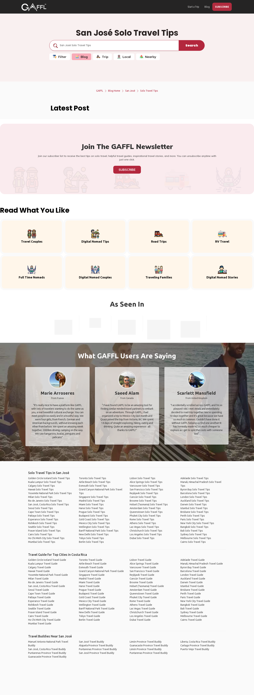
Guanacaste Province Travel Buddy (47, 656)
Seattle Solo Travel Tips (41, 526)
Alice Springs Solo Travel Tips (146, 482)
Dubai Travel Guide (140, 619)
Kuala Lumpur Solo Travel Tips (44, 482)
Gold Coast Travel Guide (92, 597)
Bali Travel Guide (189, 608)
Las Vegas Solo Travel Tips (144, 526)
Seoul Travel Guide (38, 589)
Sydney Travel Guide (191, 612)
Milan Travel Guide (38, 578)
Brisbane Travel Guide (192, 589)
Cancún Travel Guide (141, 578)
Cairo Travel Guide (38, 616)
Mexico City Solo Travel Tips (94, 523)
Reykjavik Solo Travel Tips (144, 493)
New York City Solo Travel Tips (197, 523)
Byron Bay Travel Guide (193, 567)
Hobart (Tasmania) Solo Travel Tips (149, 504)
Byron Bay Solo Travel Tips (195, 489)
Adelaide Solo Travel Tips (194, 478)
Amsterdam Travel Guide (143, 589)
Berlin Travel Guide (89, 619)
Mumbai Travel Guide (39, 623)
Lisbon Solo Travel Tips (142, 478)
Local (124, 57)
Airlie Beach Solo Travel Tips (94, 482)
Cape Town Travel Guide (41, 593)
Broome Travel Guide (141, 582)
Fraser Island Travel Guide (42, 612)
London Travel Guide (191, 574)
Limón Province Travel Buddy (146, 641)
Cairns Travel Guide (191, 619)
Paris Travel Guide (190, 597)
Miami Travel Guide (89, 582)
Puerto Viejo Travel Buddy (194, 649)
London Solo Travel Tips (193, 497)
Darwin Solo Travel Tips (193, 504)
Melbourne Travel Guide (193, 616)
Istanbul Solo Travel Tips (194, 508)
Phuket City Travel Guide (143, 597)
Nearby (148, 57)
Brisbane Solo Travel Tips (194, 512)
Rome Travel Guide (140, 601)
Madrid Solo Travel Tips (92, 500)
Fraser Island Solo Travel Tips (44, 530)
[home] (34, 7)
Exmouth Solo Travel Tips (93, 485)
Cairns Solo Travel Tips (193, 541)
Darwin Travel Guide (191, 582)
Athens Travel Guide (141, 604)
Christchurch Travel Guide (144, 612)
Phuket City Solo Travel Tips (145, 515)
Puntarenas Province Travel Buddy (47, 653)
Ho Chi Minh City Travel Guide (44, 619)
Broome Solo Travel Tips (143, 500)
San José (130, 90)
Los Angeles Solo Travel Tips (146, 534)
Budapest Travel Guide (91, 593)
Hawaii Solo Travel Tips (41, 489)
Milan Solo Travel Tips (40, 497)
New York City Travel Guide (195, 601)
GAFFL (99, 90)
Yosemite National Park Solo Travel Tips (50, 493)
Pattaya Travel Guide (39, 597)
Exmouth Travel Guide (91, 567)
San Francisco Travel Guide (144, 571)
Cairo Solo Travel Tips (40, 534)
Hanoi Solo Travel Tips (91, 508)
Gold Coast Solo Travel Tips (94, 519)
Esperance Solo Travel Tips (43, 519)
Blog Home (114, 90)
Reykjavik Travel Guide (142, 574)
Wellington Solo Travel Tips (94, 526)
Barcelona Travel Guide (193, 571)
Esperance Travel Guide (41, 601)
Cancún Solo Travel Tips (143, 497)
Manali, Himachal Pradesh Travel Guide (201, 563)
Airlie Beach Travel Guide (93, 563)
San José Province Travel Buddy (96, 653)
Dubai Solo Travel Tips (142, 538)
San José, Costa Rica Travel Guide (46, 586)
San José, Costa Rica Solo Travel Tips (48, 504)
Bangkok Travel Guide (192, 604)
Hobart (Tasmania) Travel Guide (147, 586)
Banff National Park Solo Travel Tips (98, 530)
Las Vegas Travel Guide (142, 608)
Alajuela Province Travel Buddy (96, 645)
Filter (59, 57)
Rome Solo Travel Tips (142, 519)
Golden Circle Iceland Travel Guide (47, 559)
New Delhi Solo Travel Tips (94, 534)
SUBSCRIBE (222, 6)
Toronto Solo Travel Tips (92, 478)
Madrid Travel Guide (90, 578)
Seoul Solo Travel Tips (40, 508)
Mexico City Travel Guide (92, 601)
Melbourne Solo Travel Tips (195, 538)
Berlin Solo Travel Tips (91, 541)
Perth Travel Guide (190, 593)
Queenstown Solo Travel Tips (146, 512)
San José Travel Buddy (91, 641)
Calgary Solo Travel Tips (41, 485)
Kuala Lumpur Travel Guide (43, 563)
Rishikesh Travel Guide (40, 604)
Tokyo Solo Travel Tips (91, 538)
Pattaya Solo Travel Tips (41, 515)
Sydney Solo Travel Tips (193, 534)
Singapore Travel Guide (92, 574)
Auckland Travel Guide (192, 578)
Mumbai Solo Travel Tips (41, 541)
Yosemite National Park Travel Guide (48, 574)
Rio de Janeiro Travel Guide (43, 582)
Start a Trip (193, 6)
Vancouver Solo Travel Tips (145, 485)
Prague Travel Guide (90, 589)
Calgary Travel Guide (39, 567)
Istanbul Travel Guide (192, 586)
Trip (102, 57)
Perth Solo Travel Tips (192, 515)
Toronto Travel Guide (90, 559)
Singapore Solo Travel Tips (93, 497)
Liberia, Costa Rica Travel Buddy (197, 641)
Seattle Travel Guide (39, 608)
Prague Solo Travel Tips (92, 512)
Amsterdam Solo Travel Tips (145, 508)
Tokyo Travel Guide (89, 616)
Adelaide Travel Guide (192, 559)
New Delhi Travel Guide (92, 612)
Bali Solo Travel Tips (191, 530)
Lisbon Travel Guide (140, 559)
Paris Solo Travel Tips (192, 519)
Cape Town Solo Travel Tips (43, 512)
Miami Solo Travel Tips (91, 504)
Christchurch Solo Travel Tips (146, 530)
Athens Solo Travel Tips (143, 523)
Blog (207, 6)
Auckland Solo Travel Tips (194, 500)
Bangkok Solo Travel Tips (194, 526)
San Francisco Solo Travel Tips (146, 489)
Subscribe (127, 169)
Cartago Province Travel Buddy (197, 645)
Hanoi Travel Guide (89, 586)
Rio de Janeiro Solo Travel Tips (45, 500)
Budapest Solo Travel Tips (93, 515)
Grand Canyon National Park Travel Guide (101, 571)
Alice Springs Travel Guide (144, 563)
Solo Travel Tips (149, 90)
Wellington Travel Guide (92, 604)
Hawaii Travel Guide (39, 571)
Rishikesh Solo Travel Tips (42, 523)
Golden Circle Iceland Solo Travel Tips (49, 478)
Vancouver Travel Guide (143, 567)
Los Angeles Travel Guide (144, 616)
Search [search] (191, 45)
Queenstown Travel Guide (144, 593)
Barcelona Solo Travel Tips (195, 493)
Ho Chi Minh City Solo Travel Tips (46, 538)
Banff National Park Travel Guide (97, 608)
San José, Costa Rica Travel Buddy (47, 649)
